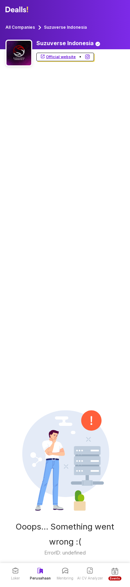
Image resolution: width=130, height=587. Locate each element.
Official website (58, 57)
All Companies (20, 27)
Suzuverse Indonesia (65, 27)
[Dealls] (17, 9)
